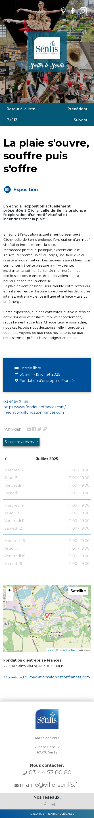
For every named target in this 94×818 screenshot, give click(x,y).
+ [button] (9, 590)
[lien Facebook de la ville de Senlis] (72, 11)
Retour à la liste (21, 109)
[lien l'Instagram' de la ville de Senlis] (53, 804)
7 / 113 (12, 120)
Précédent (77, 109)
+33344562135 (15, 677)
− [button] (9, 597)
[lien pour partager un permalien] (45, 429)
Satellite (78, 591)
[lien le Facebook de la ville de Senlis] (45, 804)
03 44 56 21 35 (15, 401)
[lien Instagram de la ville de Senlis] (83, 11)
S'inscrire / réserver (21, 442)
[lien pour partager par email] (29, 429)
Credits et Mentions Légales (52, 813)
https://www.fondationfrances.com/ (34, 407)
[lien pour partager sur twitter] (39, 429)
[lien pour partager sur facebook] (34, 429)
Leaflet (50, 650)
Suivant (80, 120)
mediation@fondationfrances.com (59, 677)
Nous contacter (47, 765)
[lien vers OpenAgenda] (63, 11)
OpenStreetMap (67, 650)
